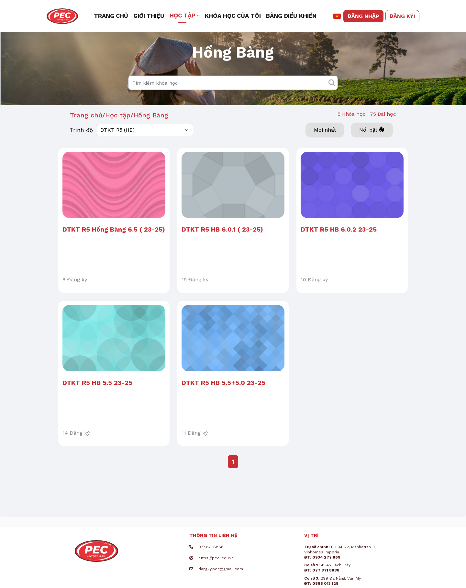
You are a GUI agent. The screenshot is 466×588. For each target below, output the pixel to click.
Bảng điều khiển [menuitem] (291, 15)
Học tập (117, 127)
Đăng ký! (402, 16)
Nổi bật (371, 141)
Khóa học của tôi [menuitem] (233, 15)
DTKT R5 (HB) (117, 142)
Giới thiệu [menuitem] (148, 15)
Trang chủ (86, 127)
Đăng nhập (363, 16)
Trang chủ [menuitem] (111, 15)
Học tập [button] (182, 15)
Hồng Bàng (150, 127)
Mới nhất (325, 142)
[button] (337, 16)
